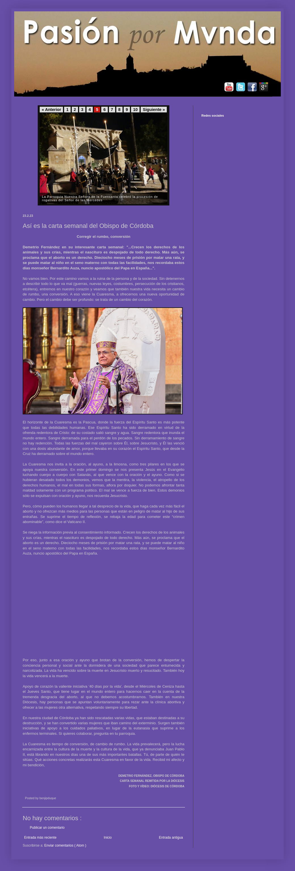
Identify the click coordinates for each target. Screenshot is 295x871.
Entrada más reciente (40, 837)
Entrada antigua (171, 837)
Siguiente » (154, 109)
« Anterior (51, 109)
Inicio (108, 837)
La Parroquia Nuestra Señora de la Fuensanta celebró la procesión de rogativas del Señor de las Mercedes (100, 198)
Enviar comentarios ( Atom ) (65, 845)
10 (135, 109)
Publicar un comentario (47, 828)
